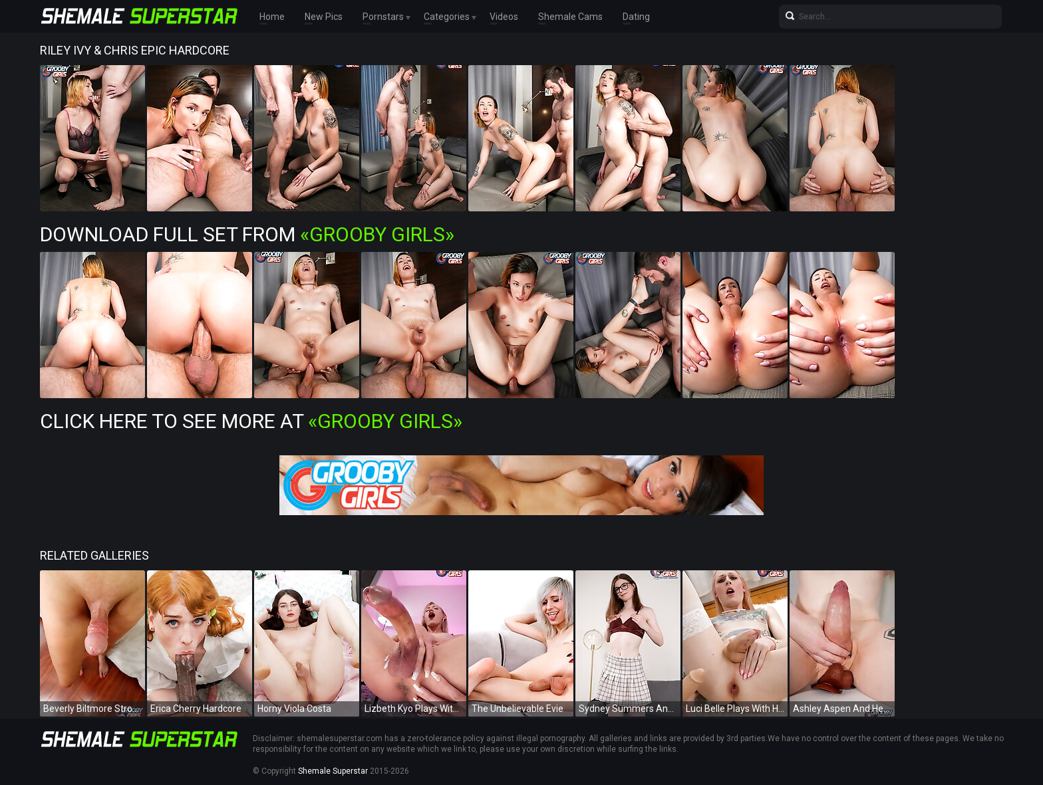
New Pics (324, 16)
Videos (504, 16)
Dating (636, 16)
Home (272, 16)
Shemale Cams (570, 16)
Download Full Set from (247, 234)
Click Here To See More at (251, 421)
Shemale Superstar (333, 771)
